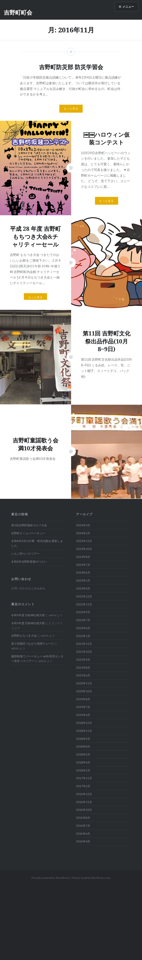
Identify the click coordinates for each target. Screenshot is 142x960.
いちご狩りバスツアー (25, 553)
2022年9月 (83, 612)
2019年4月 (83, 715)
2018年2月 (83, 770)
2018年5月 (83, 754)
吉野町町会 (18, 12)
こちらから (38, 588)
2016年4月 (83, 841)
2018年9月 (83, 738)
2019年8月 (83, 699)
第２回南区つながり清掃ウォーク (32, 643)
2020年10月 (84, 691)
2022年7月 (83, 620)
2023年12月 (84, 541)
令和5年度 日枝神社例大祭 (28, 615)
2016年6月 (83, 833)
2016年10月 (84, 809)
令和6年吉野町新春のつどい (29, 561)
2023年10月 (84, 549)
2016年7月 (83, 825)
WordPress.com (100, 877)
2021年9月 (83, 659)
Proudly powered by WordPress (50, 877)
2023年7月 (83, 564)
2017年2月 (83, 786)
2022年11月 (84, 604)
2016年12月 (84, 794)
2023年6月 (83, 572)
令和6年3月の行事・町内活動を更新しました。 (37, 543)
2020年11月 (84, 683)
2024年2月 (83, 533)
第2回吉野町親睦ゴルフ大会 (29, 525)
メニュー (128, 6)
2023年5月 (83, 580)
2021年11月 (84, 643)
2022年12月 (84, 596)
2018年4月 (83, 762)
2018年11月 (84, 730)
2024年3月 (83, 525)
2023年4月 (83, 588)
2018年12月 (84, 722)
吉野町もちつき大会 (24, 635)
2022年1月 (83, 636)
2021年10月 (84, 651)
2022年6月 (83, 628)
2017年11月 (84, 778)
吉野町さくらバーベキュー (28, 533)
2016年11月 (84, 802)
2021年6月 (83, 675)
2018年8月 (83, 746)
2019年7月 (83, 707)
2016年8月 (83, 817)
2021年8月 (83, 667)
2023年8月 (83, 556)
